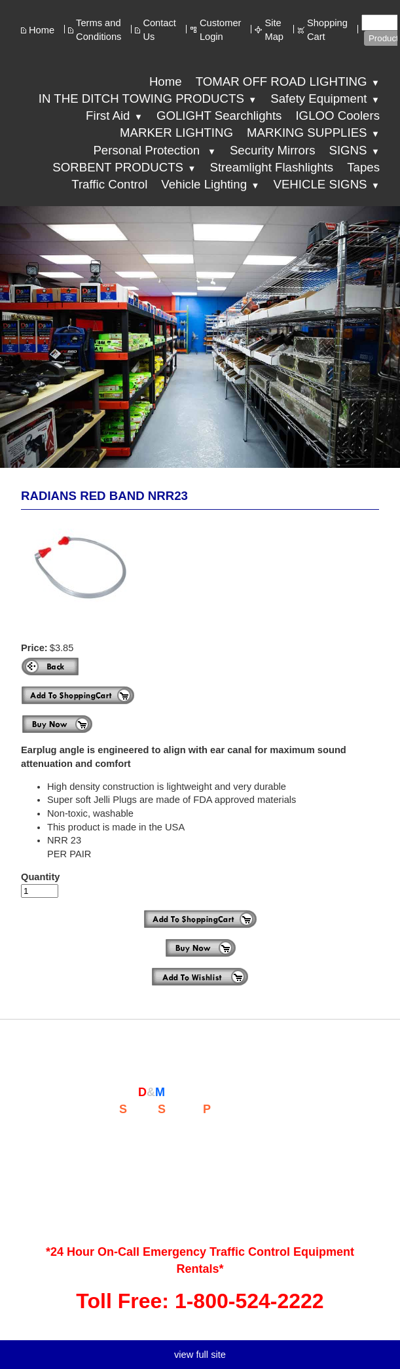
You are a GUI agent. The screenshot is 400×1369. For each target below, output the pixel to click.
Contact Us (159, 30)
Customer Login (221, 30)
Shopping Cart (327, 30)
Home (41, 30)
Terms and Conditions (98, 30)
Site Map (273, 30)
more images (193, 625)
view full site (200, 1354)
